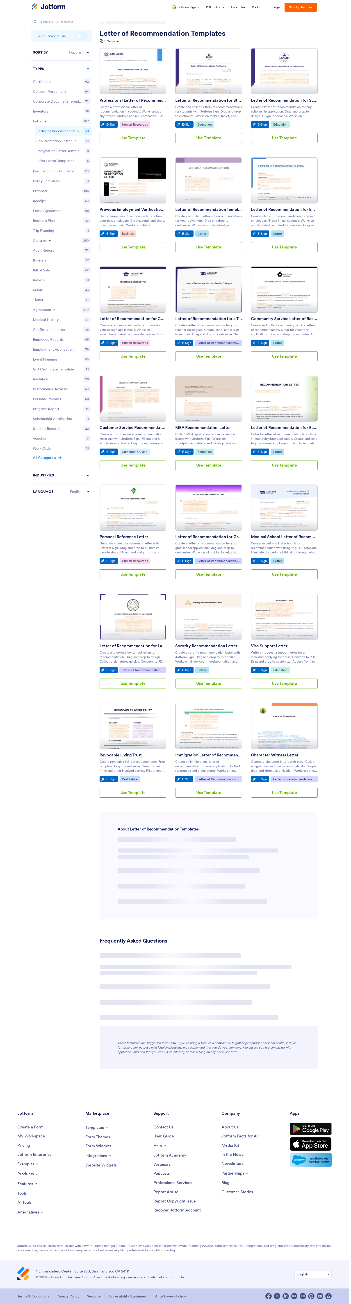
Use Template (133, 137)
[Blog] (225, 1182)
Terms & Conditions (33, 1296)
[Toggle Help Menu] (159, 1146)
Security (94, 1296)
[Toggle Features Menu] (27, 1184)
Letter (203, 233)
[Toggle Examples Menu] (28, 1164)
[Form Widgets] (98, 1146)
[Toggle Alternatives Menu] (30, 1212)
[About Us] (229, 1127)
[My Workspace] (31, 1136)
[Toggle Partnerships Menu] (235, 1173)
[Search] (35, 21)
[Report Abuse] (165, 1192)
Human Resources (135, 124)
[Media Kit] (230, 1145)
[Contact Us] (163, 1127)
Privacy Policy (68, 1296)
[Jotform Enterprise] (34, 1154)
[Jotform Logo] (48, 7)
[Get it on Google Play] (311, 1129)
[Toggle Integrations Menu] (98, 1156)
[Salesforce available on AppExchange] (311, 1160)
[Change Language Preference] (313, 1274)
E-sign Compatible (81, 36)
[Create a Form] (30, 1127)
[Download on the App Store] (311, 1144)
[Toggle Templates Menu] (96, 1128)
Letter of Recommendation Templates (162, 33)
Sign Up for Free (300, 7)
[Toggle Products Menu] (27, 1174)
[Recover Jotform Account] (177, 1210)
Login (276, 7)
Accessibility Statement (128, 1296)
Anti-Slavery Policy (170, 1296)
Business (129, 233)
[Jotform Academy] (169, 1155)
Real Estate (131, 779)
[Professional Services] (172, 1182)
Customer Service (134, 451)
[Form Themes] (97, 1137)
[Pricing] (23, 1145)
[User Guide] (163, 1136)
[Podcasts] (161, 1173)
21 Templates (111, 41)
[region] (61, 272)
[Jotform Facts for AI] (239, 1136)
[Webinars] (162, 1164)
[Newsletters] (232, 1163)
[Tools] (22, 1193)
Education (205, 124)
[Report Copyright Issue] (174, 1201)
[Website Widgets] (101, 1165)
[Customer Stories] (237, 1192)
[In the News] (232, 1154)
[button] (61, 52)
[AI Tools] (24, 1202)
